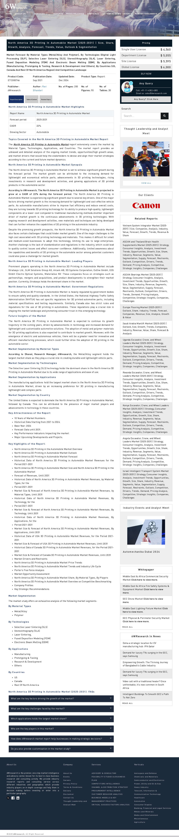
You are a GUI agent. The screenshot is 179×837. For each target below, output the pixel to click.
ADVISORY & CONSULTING (104, 775)
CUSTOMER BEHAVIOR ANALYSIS (107, 796)
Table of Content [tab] (44, 100)
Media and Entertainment (146, 816)
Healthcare (139, 799)
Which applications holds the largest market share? (61, 719)
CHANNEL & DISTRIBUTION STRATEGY (110, 789)
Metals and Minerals (144, 813)
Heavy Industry (141, 789)
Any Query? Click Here (146, 99)
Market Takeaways (136, 14)
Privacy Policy (70, 785)
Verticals (88, 14)
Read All (127, 647)
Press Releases (71, 14)
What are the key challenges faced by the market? (61, 709)
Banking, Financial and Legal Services (152, 810)
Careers (67, 782)
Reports (54, 14)
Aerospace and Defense (145, 775)
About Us (27, 14)
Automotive (139, 803)
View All (146, 183)
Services (41, 14)
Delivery (67, 792)
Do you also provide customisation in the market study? (61, 749)
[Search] (165, 116)
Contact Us (156, 14)
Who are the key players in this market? (61, 729)
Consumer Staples (143, 806)
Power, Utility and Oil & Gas (147, 785)
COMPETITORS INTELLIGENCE (106, 785)
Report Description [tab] (20, 100)
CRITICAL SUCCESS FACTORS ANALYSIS (111, 806)
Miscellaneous (141, 820)
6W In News (104, 14)
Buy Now (146, 74)
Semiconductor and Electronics (149, 782)
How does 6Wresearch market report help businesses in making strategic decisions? (61, 739)
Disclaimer (68, 796)
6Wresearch (18, 835)
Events (118, 14)
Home (16, 14)
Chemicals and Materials (146, 778)
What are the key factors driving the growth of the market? (61, 699)
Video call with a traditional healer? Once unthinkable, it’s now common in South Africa (145, 704)
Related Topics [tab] (66, 100)
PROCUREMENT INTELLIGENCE (106, 792)
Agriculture (139, 823)
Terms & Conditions (73, 789)
